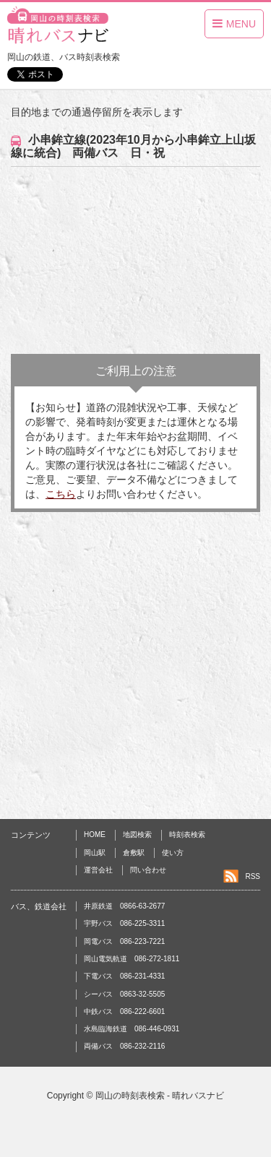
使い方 (173, 853)
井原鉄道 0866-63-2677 (124, 906)
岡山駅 (95, 853)
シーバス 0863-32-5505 (124, 994)
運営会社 (98, 870)
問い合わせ (148, 870)
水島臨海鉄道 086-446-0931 (131, 1029)
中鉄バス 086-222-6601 (124, 1011)
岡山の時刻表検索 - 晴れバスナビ (160, 1096)
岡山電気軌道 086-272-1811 (131, 959)
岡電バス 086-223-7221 (124, 941)
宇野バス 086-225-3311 (124, 923)
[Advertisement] (135, 260)
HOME (95, 834)
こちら (61, 494)
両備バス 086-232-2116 (124, 1046)
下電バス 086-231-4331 (124, 976)
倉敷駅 (134, 853)
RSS (252, 876)
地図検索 (137, 834)
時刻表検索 (187, 834)
